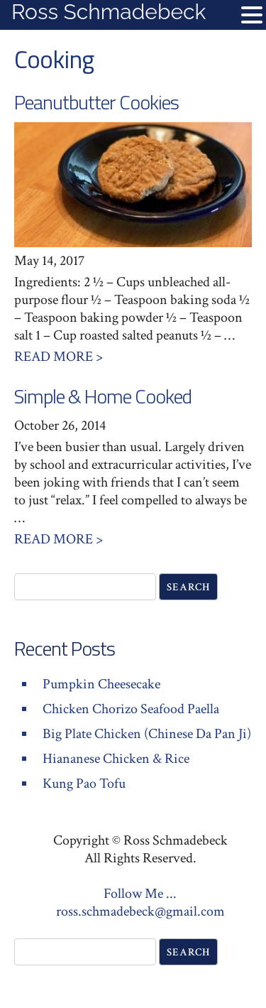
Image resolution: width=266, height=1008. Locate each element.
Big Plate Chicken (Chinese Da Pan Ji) (147, 734)
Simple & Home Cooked (103, 396)
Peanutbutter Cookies (96, 102)
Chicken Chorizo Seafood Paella (131, 709)
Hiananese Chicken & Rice (116, 758)
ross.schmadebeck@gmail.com (140, 911)
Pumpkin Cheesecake (101, 684)
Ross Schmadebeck (108, 12)
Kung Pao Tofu (84, 783)
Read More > (58, 356)
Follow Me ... (140, 893)
